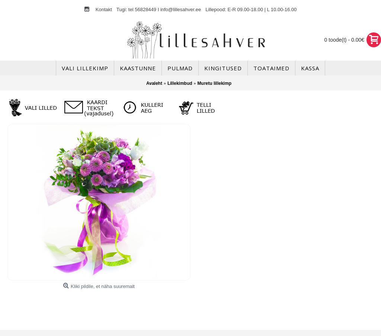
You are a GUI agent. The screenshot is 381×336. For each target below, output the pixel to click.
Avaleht (154, 83)
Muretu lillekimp (214, 83)
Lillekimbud (179, 83)
